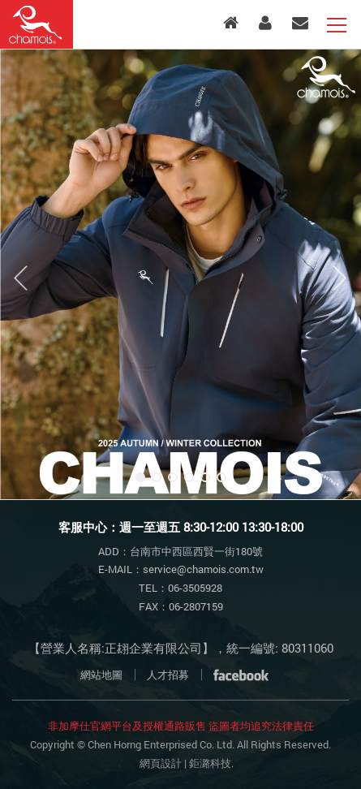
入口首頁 (231, 22)
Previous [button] (21, 278)
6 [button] (221, 477)
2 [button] (156, 477)
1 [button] (140, 477)
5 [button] (205, 477)
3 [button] (173, 477)
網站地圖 (101, 674)
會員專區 (265, 22)
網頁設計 (161, 763)
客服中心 (300, 22)
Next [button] (340, 278)
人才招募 (168, 674)
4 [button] (189, 477)
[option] (180, 274)
